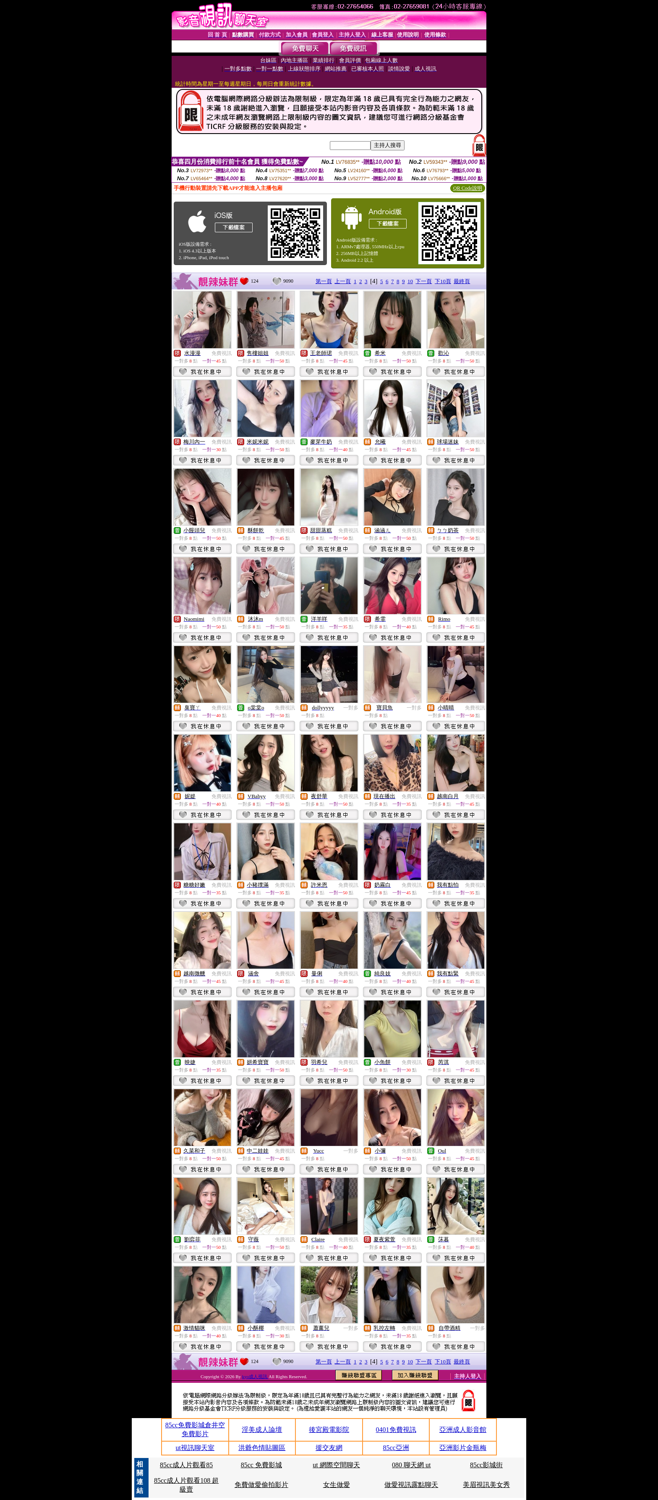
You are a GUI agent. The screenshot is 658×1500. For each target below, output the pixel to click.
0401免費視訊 (396, 1429)
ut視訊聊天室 (195, 1447)
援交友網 (329, 1447)
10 (410, 281)
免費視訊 (222, 353)
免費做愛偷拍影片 (261, 1484)
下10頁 (443, 281)
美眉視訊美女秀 (486, 1484)
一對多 (350, 708)
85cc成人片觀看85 (186, 1464)
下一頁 (423, 281)
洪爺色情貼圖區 (261, 1447)
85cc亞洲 (396, 1447)
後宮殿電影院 (329, 1429)
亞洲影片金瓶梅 (462, 1447)
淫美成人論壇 (262, 1429)
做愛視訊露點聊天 (411, 1484)
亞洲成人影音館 (462, 1429)
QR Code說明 (467, 188)
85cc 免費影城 (261, 1464)
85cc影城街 (486, 1464)
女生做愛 (336, 1484)
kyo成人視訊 (255, 1376)
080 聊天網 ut (411, 1464)
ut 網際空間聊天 (336, 1464)
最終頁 (462, 281)
